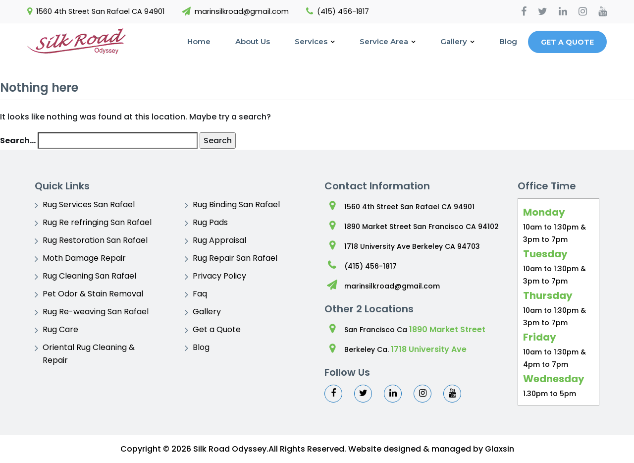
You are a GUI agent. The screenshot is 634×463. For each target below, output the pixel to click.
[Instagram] (583, 11)
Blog (508, 41)
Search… (18, 140)
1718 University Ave (429, 349)
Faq (200, 293)
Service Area (384, 41)
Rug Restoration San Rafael (95, 240)
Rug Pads (210, 222)
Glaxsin (499, 449)
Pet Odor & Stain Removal (93, 293)
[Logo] (76, 41)
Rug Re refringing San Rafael (97, 222)
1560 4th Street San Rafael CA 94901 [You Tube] (100, 11)
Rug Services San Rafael (89, 204)
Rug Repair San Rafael (235, 258)
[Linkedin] (563, 11)
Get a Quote (567, 42)
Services (311, 41)
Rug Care (60, 329)
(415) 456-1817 (343, 11)
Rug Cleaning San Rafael (89, 276)
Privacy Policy (219, 276)
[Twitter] (542, 11)
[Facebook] (524, 11)
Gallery (453, 41)
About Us (252, 41)
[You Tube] (602, 11)
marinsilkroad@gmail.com (242, 11)
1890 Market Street (447, 329)
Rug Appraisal (219, 240)
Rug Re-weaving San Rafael (96, 311)
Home (199, 41)
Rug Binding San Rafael (236, 204)
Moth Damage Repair (84, 258)
